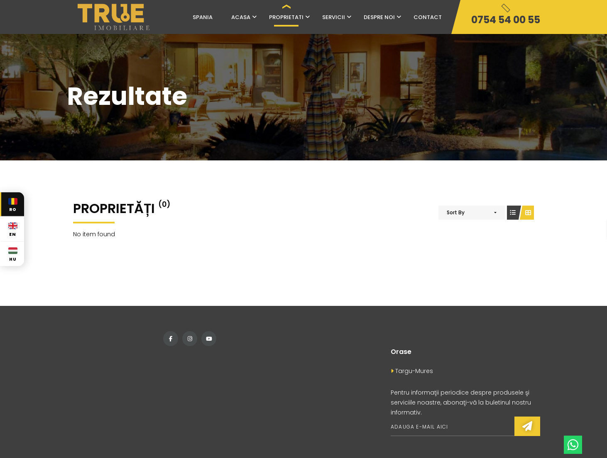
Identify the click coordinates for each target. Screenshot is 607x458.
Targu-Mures (412, 371)
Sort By (456, 212)
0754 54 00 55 (505, 20)
